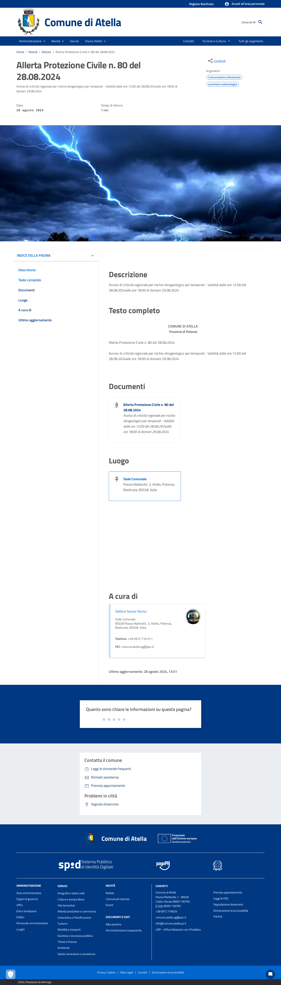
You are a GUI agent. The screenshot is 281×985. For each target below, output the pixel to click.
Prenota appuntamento (227, 892)
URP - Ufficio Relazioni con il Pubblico (178, 929)
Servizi (62, 886)
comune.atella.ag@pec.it (171, 917)
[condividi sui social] (216, 61)
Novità (33, 52)
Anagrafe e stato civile (71, 893)
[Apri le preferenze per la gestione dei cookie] (10, 974)
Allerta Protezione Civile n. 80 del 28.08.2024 (85, 52)
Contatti (162, 886)
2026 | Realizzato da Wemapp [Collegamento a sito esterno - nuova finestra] (34, 982)
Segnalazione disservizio (228, 904)
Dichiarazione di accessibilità (230, 910)
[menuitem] (189, 41)
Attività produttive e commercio (77, 911)
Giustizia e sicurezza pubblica (75, 936)
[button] (245, 4)
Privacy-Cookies (106, 972)
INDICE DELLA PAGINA (33, 255)
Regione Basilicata (201, 4)
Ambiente (64, 948)
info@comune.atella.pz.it (171, 923)
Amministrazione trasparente (124, 930)
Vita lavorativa (66, 905)
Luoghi (20, 929)
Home (20, 52)
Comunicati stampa (117, 899)
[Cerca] (260, 22)
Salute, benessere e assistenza (76, 954)
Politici (20, 917)
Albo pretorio (113, 924)
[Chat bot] (270, 974)
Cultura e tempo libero (71, 899)
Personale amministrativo (32, 923)
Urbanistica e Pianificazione (74, 917)
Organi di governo (27, 899)
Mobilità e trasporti (69, 929)
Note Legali (126, 972)
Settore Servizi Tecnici (131, 611)
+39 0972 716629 (166, 911)
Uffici (19, 905)
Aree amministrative (28, 893)
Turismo (62, 923)
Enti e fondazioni (26, 911)
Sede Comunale (134, 479)
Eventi (109, 905)
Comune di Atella (82, 22)
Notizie (46, 52)
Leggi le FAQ (220, 898)
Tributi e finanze (67, 942)
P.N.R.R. (218, 916)
